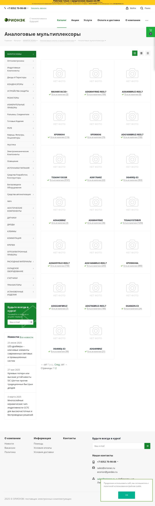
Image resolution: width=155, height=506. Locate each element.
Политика (10, 451)
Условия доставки (44, 451)
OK (126, 495)
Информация (42, 438)
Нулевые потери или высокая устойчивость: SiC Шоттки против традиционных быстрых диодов (20, 380)
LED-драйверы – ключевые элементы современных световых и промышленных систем (20, 353)
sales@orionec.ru (106, 467)
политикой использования (116, 486)
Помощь (38, 443)
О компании (13, 438)
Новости (9, 443)
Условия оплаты (43, 447)
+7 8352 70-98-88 (16, 8)
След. (57, 364)
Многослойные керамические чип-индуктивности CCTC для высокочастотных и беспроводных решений (20, 407)
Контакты (69, 438)
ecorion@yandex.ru (107, 471)
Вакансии (10, 447)
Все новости (26, 337)
